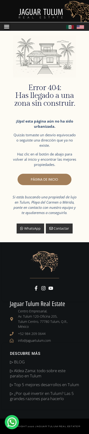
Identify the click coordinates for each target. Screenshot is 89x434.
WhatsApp (30, 228)
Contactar (59, 228)
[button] (6, 26)
